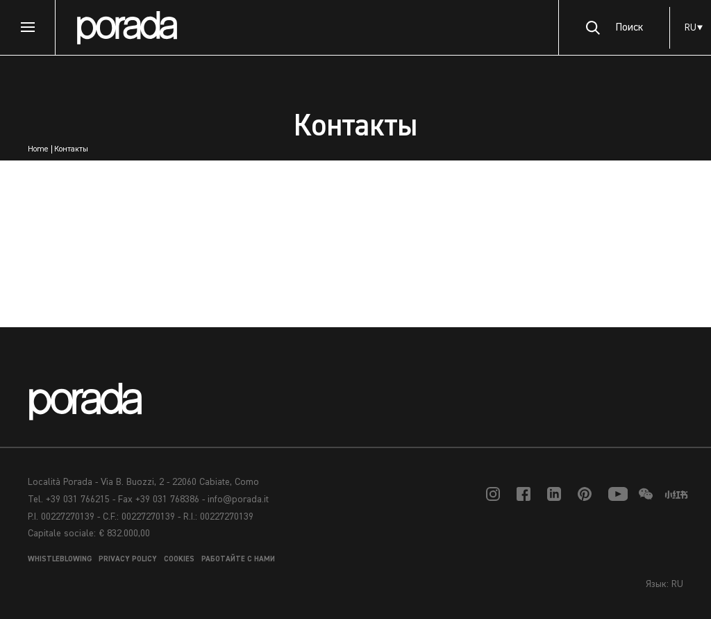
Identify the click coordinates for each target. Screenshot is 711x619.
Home (38, 149)
